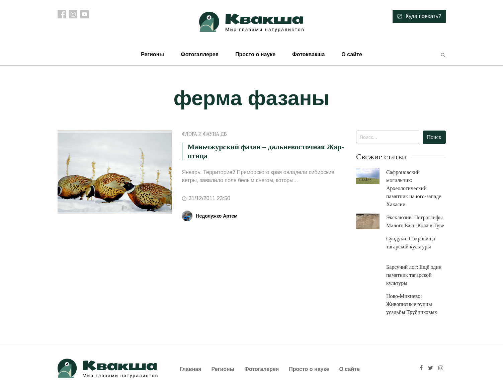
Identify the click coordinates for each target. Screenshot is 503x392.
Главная (190, 369)
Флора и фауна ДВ (204, 134)
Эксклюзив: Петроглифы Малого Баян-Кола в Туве (415, 221)
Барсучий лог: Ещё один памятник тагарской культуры (413, 275)
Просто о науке (255, 54)
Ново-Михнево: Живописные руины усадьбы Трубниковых (411, 304)
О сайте (351, 54)
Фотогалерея (261, 369)
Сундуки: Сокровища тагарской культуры (410, 242)
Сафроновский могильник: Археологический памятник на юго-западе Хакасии (413, 188)
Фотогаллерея (200, 54)
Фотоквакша (308, 54)
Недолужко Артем (216, 216)
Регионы (152, 54)
